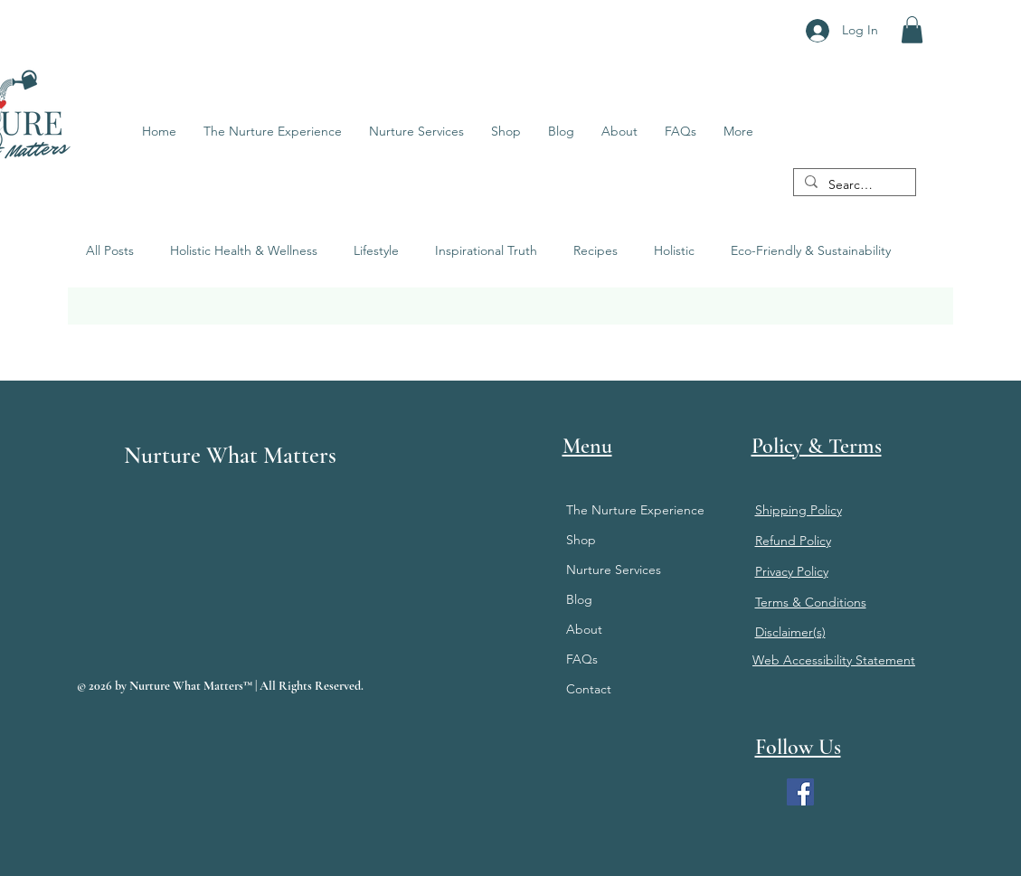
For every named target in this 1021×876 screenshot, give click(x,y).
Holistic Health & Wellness (243, 250)
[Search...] (852, 185)
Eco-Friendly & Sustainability (811, 250)
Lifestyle (376, 250)
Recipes (595, 250)
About (584, 629)
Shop (581, 540)
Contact (588, 689)
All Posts (110, 250)
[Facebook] (800, 791)
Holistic (674, 250)
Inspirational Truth (486, 250)
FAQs (582, 659)
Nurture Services (613, 569)
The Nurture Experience (635, 510)
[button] (912, 29)
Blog (579, 599)
